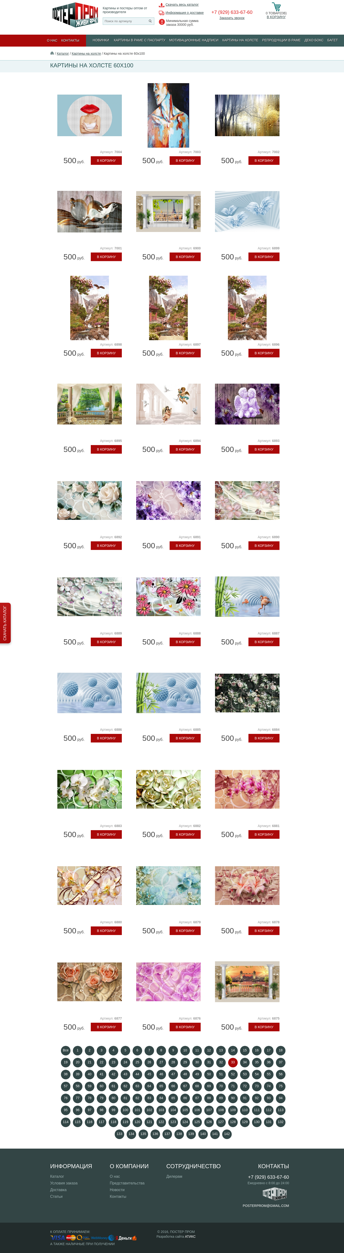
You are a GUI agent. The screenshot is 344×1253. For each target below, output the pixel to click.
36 (269, 1062)
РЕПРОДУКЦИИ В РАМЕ (281, 40)
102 (149, 1110)
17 (269, 1050)
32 (221, 1062)
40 (89, 1074)
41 (101, 1074)
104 (173, 1110)
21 (89, 1062)
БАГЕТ (333, 40)
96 (78, 1110)
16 (257, 1050)
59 (89, 1086)
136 (155, 1134)
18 (281, 1050)
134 (131, 1134)
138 (179, 1134)
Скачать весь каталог (182, 4)
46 (161, 1074)
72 (245, 1086)
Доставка (58, 1190)
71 (233, 1086)
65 (161, 1086)
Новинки (101, 40)
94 (281, 1098)
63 (137, 1086)
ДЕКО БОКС (314, 40)
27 (161, 1062)
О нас (52, 40)
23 (113, 1062)
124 (185, 1122)
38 (66, 1074)
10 (185, 1050)
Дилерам (174, 1176)
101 (137, 1110)
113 (280, 1110)
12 (209, 1050)
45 (149, 1074)
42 (113, 1074)
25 (137, 1062)
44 (137, 1074)
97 (89, 1110)
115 (77, 1122)
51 (221, 1074)
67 (185, 1086)
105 (185, 1110)
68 (197, 1086)
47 (173, 1074)
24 (125, 1062)
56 (281, 1074)
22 (101, 1062)
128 (233, 1122)
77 (78, 1098)
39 (78, 1074)
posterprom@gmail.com (266, 1206)
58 (78, 1086)
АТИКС (190, 1236)
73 (257, 1086)
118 (113, 1122)
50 (209, 1074)
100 (125, 1110)
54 (257, 1074)
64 (149, 1086)
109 (233, 1110)
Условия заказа (64, 1183)
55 (269, 1074)
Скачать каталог (5, 623)
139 (191, 1134)
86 (185, 1098)
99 (113, 1110)
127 (221, 1122)
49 (197, 1074)
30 (197, 1062)
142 (227, 1134)
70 (221, 1086)
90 (233, 1098)
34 (245, 1062)
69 (209, 1086)
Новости (117, 1190)
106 (197, 1110)
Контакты (70, 40)
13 (221, 1050)
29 (185, 1062)
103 (161, 1110)
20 (78, 1062)
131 (268, 1122)
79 (101, 1098)
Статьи (56, 1196)
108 (221, 1110)
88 (209, 1098)
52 (233, 1074)
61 (113, 1086)
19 (66, 1062)
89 (221, 1098)
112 (268, 1110)
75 (281, 1086)
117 (101, 1122)
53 (245, 1074)
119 (125, 1122)
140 (203, 1134)
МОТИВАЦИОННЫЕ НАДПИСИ (193, 40)
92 (257, 1098)
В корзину (276, 17)
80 (113, 1098)
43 (125, 1074)
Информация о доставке (185, 13)
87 (197, 1098)
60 (101, 1086)
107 (209, 1110)
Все (66, 1050)
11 (197, 1050)
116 (89, 1122)
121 (149, 1122)
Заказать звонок (231, 18)
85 (173, 1098)
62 (125, 1086)
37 (281, 1062)
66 (173, 1086)
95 (66, 1110)
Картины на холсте (240, 40)
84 (161, 1098)
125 (197, 1122)
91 (245, 1098)
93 (269, 1098)
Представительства (127, 1183)
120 (137, 1122)
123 (173, 1122)
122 (161, 1122)
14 (233, 1050)
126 (209, 1122)
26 (149, 1062)
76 (66, 1098)
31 (209, 1062)
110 (244, 1110)
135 (143, 1134)
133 (119, 1134)
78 (89, 1098)
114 (65, 1122)
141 (215, 1134)
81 (125, 1098)
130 (256, 1122)
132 (280, 1122)
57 (66, 1086)
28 (173, 1062)
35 (257, 1062)
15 (245, 1050)
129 (244, 1122)
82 (137, 1098)
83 (149, 1098)
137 (167, 1134)
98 (101, 1110)
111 (256, 1110)
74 (269, 1086)
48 (185, 1074)
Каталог (63, 53)
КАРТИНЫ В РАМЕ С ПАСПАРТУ (140, 40)
